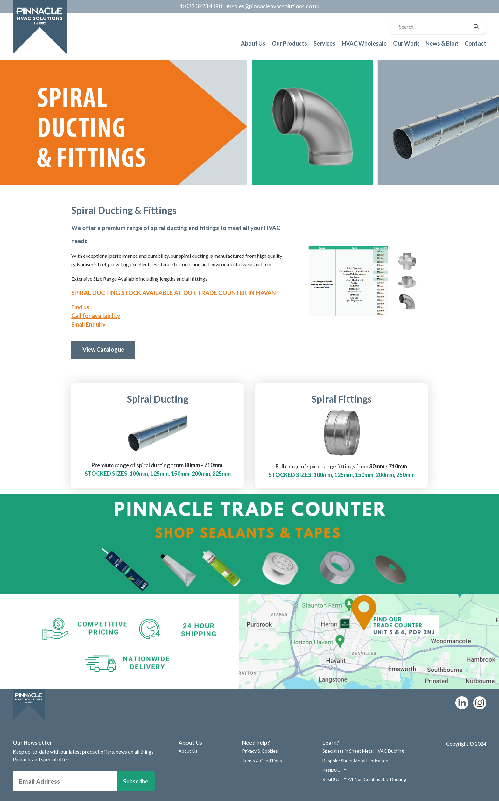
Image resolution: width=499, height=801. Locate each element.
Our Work (406, 43)
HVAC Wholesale (364, 43)
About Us (253, 43)
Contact (475, 43)
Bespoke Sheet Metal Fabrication (355, 760)
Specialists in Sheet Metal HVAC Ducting (363, 751)
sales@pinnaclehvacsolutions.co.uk (273, 6)
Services (324, 43)
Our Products (289, 43)
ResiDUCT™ (334, 770)
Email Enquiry (88, 324)
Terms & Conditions (262, 760)
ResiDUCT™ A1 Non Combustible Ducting (364, 779)
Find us (80, 307)
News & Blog (441, 43)
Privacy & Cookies (260, 751)
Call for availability (95, 315)
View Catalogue (103, 349)
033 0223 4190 (201, 6)
